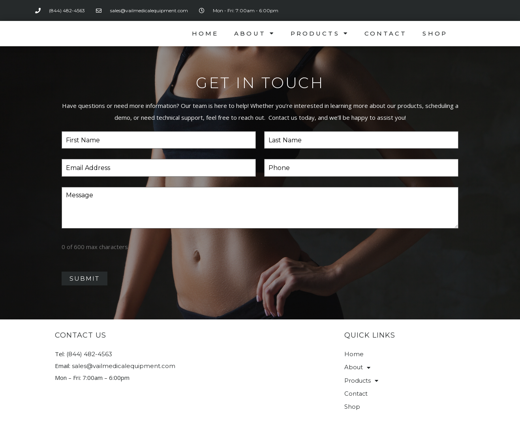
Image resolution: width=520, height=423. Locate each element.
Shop (434, 33)
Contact (385, 33)
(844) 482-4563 (89, 350)
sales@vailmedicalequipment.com (123, 362)
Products (320, 33)
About (254, 33)
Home (205, 33)
